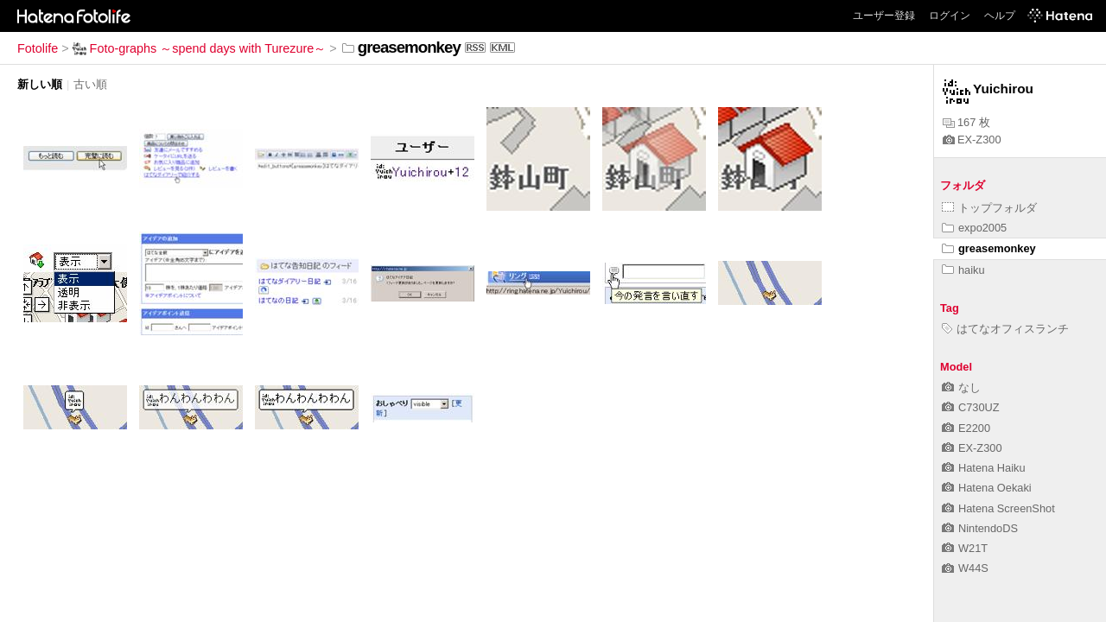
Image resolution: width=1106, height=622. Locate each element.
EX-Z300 (972, 139)
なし (961, 387)
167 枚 (966, 122)
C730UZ (971, 407)
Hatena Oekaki (987, 487)
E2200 (966, 428)
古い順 (90, 84)
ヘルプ (999, 16)
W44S (965, 568)
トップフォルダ (989, 207)
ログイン (949, 16)
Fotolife (37, 48)
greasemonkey (989, 248)
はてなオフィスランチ (1005, 328)
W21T (965, 548)
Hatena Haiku (984, 467)
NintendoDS (980, 528)
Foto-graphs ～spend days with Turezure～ (200, 48)
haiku (963, 269)
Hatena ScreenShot (998, 508)
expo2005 (974, 227)
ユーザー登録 (884, 16)
